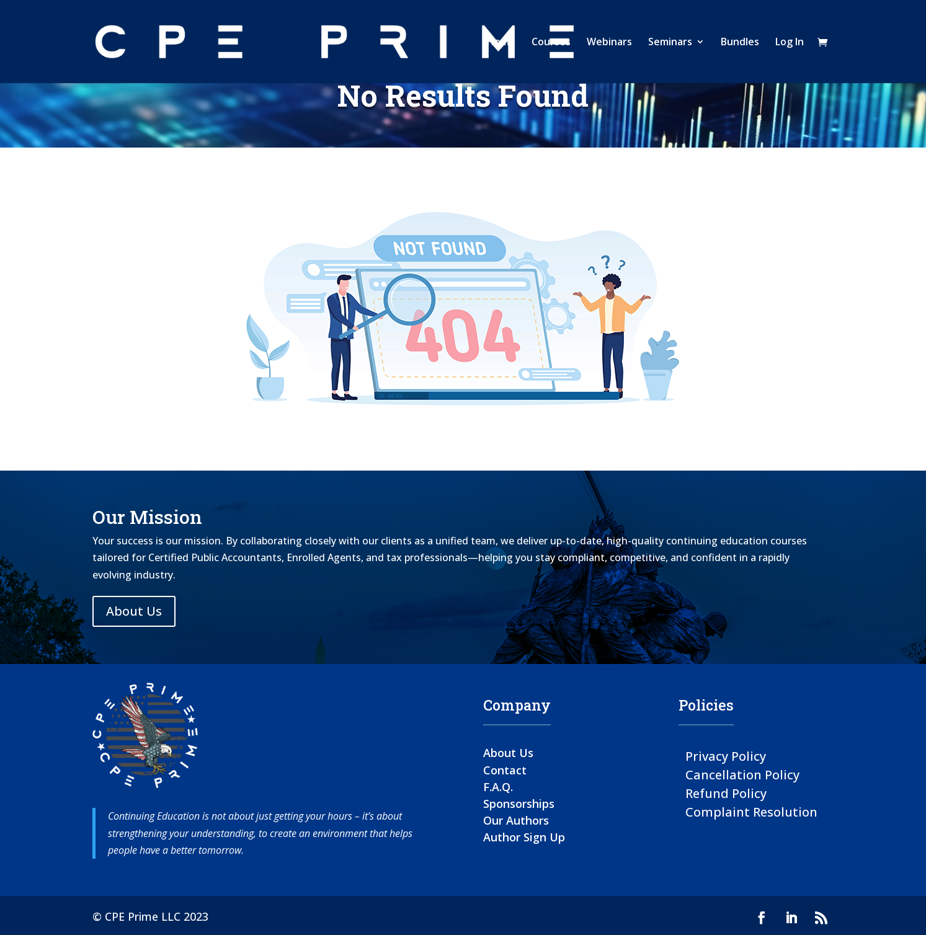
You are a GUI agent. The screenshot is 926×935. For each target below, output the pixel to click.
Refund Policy (726, 792)
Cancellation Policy (742, 774)
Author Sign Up (524, 837)
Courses (551, 42)
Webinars (609, 42)
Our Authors (516, 820)
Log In (789, 42)
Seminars (670, 42)
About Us (134, 611)
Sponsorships (518, 803)
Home (501, 42)
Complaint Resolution (751, 811)
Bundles (740, 42)
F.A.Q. (498, 786)
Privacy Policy (725, 755)
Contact (505, 770)
